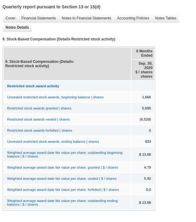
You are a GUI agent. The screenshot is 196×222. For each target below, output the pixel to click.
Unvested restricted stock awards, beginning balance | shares (55, 97)
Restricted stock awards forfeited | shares (39, 130)
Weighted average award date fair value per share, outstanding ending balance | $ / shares (62, 202)
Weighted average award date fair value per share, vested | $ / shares (62, 178)
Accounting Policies (131, 18)
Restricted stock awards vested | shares (38, 119)
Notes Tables (164, 18)
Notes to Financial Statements (85, 18)
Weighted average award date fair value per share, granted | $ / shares (62, 167)
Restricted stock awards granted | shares (39, 108)
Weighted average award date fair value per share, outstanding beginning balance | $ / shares (65, 154)
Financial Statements (37, 18)
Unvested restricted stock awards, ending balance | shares (53, 141)
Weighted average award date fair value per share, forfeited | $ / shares (63, 189)
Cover (8, 18)
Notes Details (15, 27)
